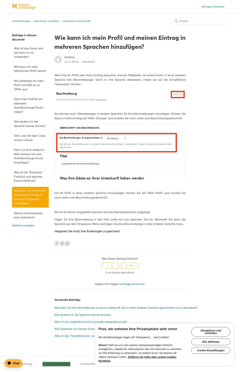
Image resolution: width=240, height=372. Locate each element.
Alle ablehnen (211, 341)
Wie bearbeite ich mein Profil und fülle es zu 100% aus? (29, 85)
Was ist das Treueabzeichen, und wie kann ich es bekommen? (93, 336)
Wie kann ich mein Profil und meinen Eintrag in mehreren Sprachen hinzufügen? (30, 197)
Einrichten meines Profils (77, 21)
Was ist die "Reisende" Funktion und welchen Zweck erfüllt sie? (28, 177)
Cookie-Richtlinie (91, 364)
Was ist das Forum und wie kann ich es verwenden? (28, 53)
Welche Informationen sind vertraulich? (28, 215)
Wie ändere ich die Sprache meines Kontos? (30, 124)
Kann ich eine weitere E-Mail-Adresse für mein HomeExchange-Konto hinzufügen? (29, 156)
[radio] (110, 265)
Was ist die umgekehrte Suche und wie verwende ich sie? (90, 322)
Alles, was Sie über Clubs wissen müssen (30, 138)
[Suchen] (200, 21)
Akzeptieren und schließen (210, 332)
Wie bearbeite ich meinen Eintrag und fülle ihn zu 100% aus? (93, 329)
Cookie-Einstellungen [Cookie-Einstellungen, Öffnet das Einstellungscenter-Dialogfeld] (210, 350)
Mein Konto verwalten (46, 21)
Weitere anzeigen (23, 225)
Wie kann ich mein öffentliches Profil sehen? (30, 69)
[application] (15, 363)
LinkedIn (67, 243)
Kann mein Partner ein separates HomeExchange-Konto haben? (28, 105)
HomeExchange (21, 21)
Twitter (62, 243)
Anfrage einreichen (213, 6)
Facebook (56, 243)
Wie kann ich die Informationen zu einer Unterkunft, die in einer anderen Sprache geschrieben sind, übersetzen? (126, 307)
